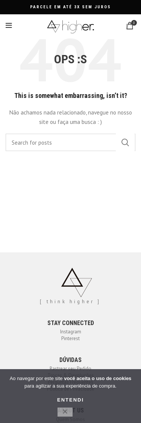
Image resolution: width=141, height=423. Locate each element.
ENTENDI (70, 400)
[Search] (70, 142)
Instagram (70, 331)
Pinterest (70, 338)
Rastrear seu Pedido (70, 368)
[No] (65, 412)
